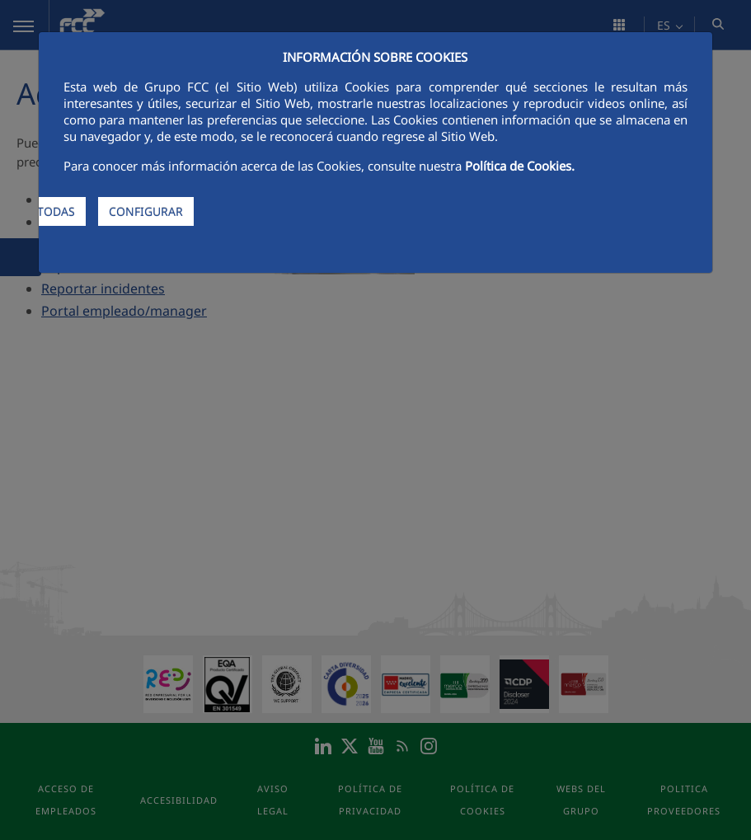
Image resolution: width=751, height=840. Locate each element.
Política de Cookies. (520, 165)
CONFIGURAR (146, 211)
